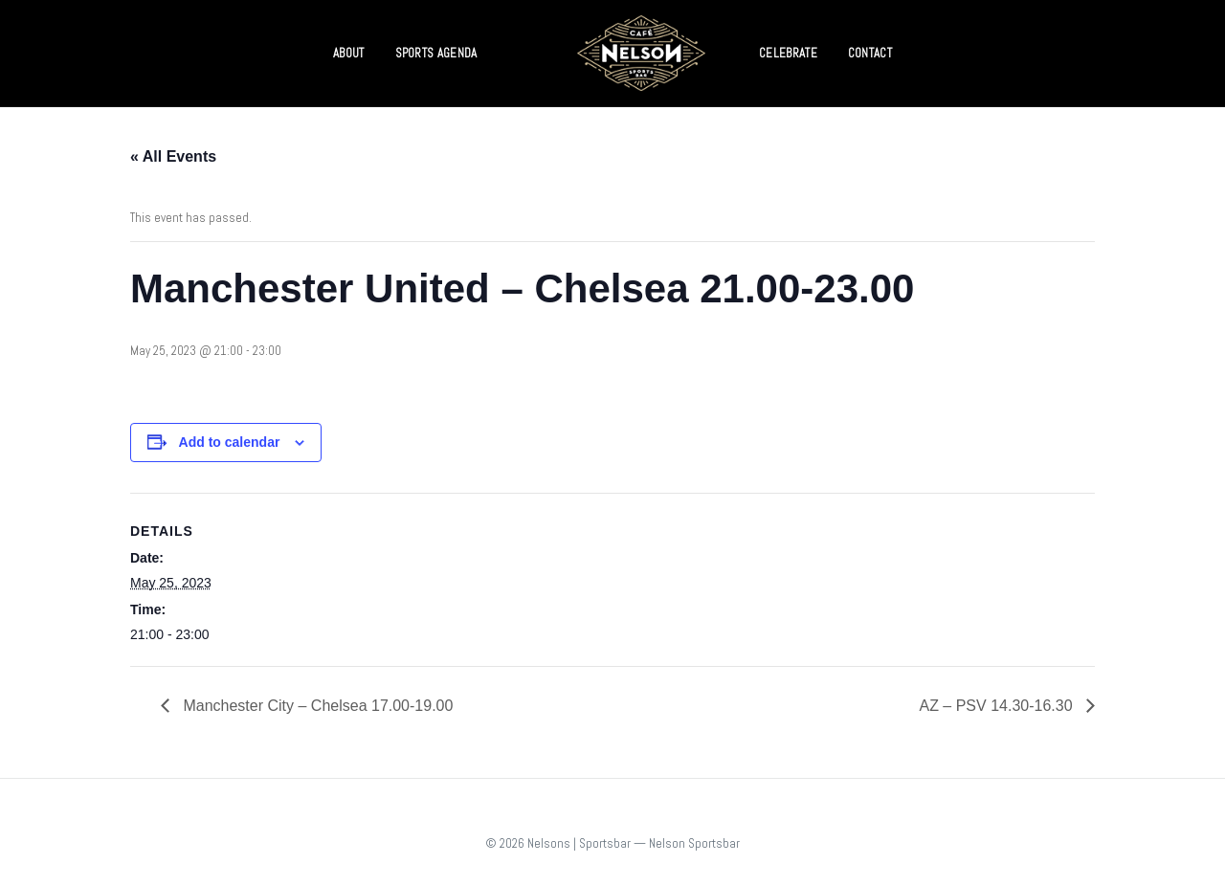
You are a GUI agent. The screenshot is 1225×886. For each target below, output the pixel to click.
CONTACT (870, 53)
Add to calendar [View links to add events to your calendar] (229, 442)
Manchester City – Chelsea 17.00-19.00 (316, 706)
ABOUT (349, 53)
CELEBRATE (788, 53)
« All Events (173, 156)
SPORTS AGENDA (436, 53)
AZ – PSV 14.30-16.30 (998, 706)
